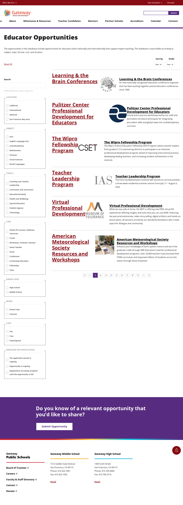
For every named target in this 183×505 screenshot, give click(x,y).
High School (15, 287)
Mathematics (15, 150)
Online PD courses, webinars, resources (22, 232)
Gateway (18, 455)
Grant (12, 252)
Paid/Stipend (15, 340)
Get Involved (154, 2)
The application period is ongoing (20, 360)
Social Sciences (16, 159)
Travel (12, 238)
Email (53, 481)
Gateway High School (107, 453)
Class (12, 270)
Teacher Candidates (69, 20)
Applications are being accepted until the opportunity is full (23, 373)
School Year (15, 309)
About (12, 20)
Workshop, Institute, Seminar (23, 242)
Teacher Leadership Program (138, 176)
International (15, 110)
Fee (11, 331)
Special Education (17, 203)
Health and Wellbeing (19, 199)
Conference (14, 256)
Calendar (156, 20)
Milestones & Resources (37, 20)
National (13, 114)
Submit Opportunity (54, 426)
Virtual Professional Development (136, 205)
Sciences (13, 155)
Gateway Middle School (65, 453)
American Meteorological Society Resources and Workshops (143, 241)
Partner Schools (114, 20)
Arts (11, 136)
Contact (12, 485)
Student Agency (16, 208)
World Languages (17, 164)
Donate (170, 2)
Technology (15, 212)
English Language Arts (19, 141)
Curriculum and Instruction (21, 189)
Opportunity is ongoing (20, 366)
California (14, 105)
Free (11, 336)
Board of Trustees (17, 467)
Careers (12, 473)
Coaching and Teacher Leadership (19, 183)
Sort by (159, 58)
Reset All (8, 64)
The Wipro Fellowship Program (128, 142)
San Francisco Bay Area (20, 119)
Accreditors (136, 20)
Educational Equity (18, 194)
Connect (173, 20)
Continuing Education (19, 261)
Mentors (93, 20)
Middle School (16, 292)
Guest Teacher (16, 247)
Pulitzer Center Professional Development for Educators (149, 109)
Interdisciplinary (17, 146)
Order (171, 58)
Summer (13, 314)
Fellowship (14, 265)
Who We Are (8, 2)
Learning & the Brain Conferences (146, 79)
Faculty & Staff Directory (21, 479)
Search (7, 79)
